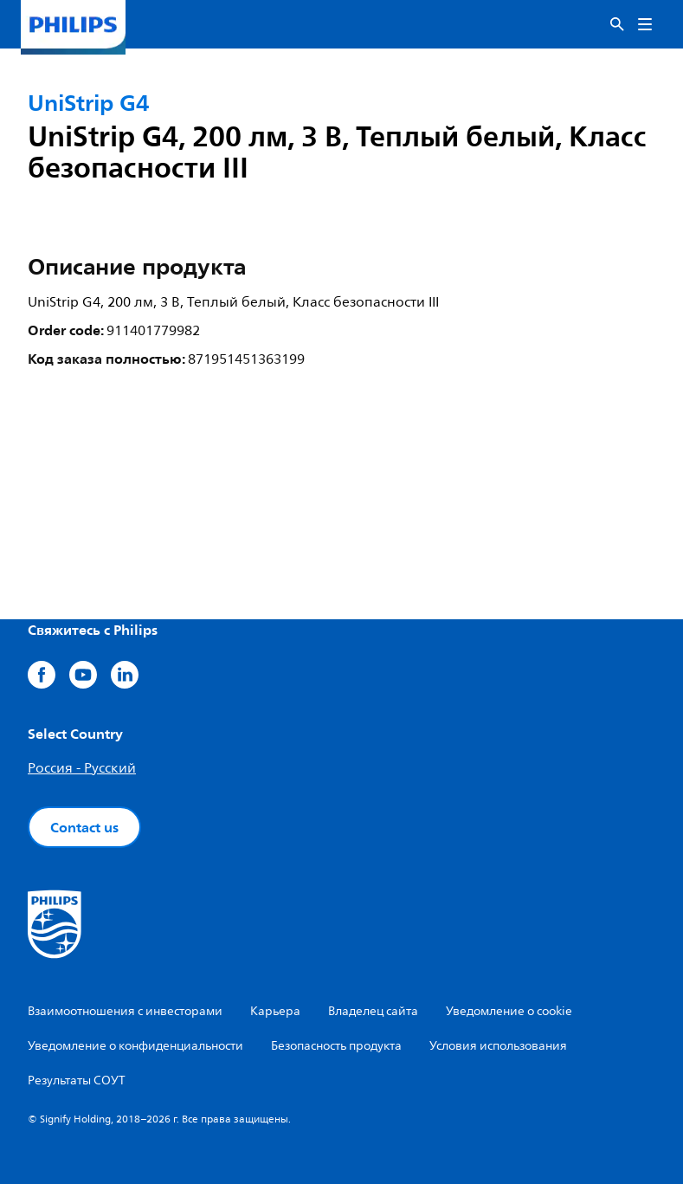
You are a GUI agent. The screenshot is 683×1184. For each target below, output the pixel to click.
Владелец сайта (373, 1011)
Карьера (275, 1011)
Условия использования (498, 1046)
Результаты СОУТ (77, 1080)
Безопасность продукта (336, 1046)
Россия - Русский (82, 768)
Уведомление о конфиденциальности (135, 1046)
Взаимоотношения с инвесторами (125, 1011)
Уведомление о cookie (509, 1011)
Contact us (84, 827)
